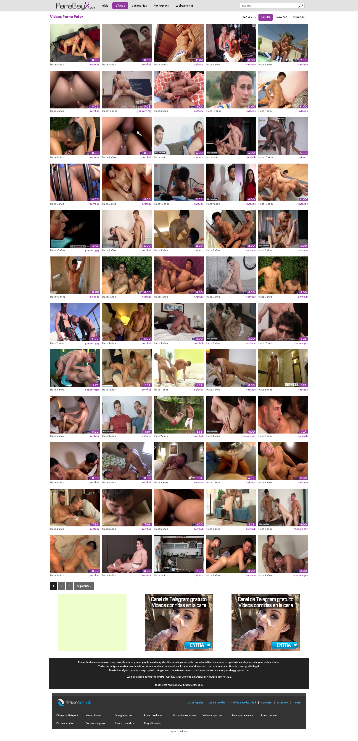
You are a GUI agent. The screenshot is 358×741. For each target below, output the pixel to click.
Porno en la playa (95, 723)
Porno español (65, 723)
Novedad (281, 17)
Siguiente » (84, 586)
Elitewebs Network (67, 715)
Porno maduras (153, 715)
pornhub (147, 64)
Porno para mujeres (243, 715)
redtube (95, 64)
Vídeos (120, 6)
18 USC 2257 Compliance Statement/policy (179, 685)
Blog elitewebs (152, 723)
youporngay (144, 111)
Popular (265, 17)
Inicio (104, 6)
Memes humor (94, 715)
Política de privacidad (243, 702)
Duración (299, 17)
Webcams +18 (185, 6)
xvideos (199, 64)
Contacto (266, 702)
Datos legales (195, 702)
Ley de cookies (217, 702)
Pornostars (161, 6)
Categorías (139, 6)
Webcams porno (212, 715)
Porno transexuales (184, 715)
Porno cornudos (124, 723)
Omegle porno (123, 715)
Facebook (282, 702)
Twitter (297, 702)
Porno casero (269, 715)
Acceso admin (179, 731)
